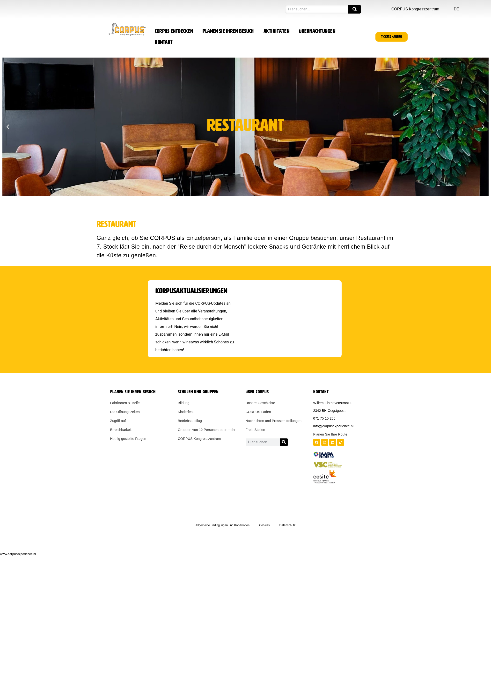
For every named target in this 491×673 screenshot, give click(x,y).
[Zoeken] (354, 9)
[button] (8, 127)
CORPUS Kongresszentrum (415, 9)
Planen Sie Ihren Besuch (228, 31)
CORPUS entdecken (174, 31)
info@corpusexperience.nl (333, 426)
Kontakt (164, 42)
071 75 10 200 (324, 418)
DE (456, 9)
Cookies (264, 525)
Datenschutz (287, 525)
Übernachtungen (317, 31)
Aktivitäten (277, 31)
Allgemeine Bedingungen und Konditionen (223, 525)
